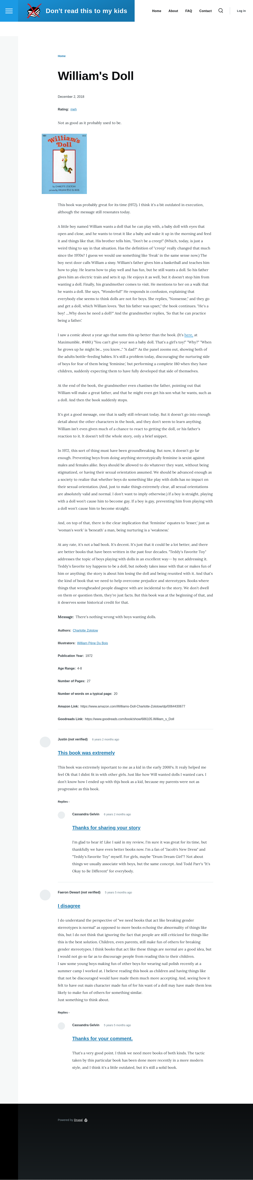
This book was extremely (86, 753)
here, (188, 335)
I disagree (69, 906)
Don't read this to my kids (86, 25)
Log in (241, 25)
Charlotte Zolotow (85, 630)
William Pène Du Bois (92, 643)
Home (62, 56)
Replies (63, 801)
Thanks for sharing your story (106, 828)
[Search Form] (220, 25)
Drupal (78, 1120)
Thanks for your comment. (102, 1038)
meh (73, 109)
